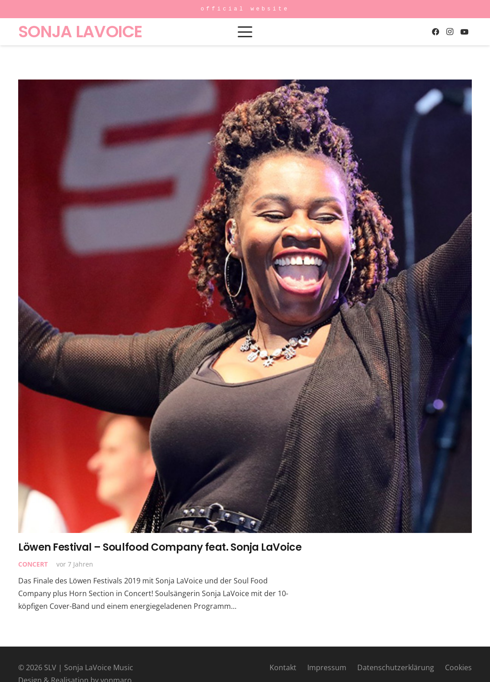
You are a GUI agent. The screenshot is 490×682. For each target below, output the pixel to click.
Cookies (458, 667)
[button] (245, 32)
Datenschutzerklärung (395, 667)
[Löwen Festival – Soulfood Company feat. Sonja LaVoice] (245, 306)
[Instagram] (450, 32)
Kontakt (283, 667)
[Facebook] (435, 32)
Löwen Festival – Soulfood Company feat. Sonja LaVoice (159, 547)
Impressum (326, 667)
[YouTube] (464, 32)
